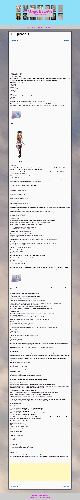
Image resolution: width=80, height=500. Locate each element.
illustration (33, 456)
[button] (53, 27)
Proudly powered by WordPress (40, 495)
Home (27, 27)
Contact (48, 27)
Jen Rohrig (47, 497)
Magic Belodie (40, 11)
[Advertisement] (40, 472)
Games (33, 27)
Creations (40, 27)
